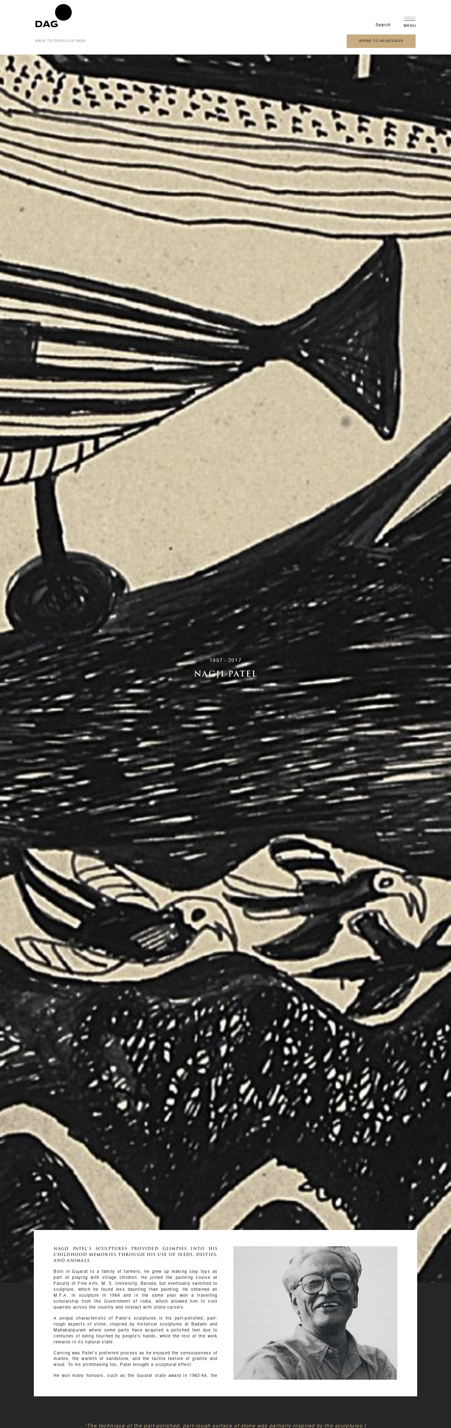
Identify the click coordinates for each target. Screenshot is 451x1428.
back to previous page (60, 41)
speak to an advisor (381, 41)
